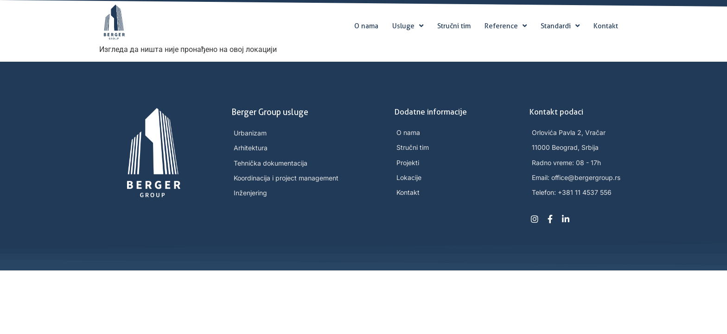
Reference (506, 25)
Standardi (560, 25)
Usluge (407, 25)
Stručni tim (454, 26)
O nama (366, 26)
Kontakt (605, 26)
